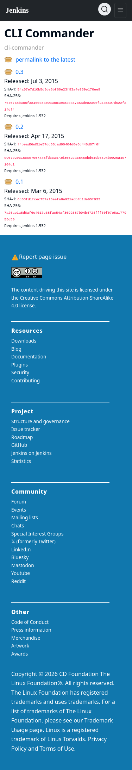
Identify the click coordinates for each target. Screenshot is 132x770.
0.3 (19, 72)
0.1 (19, 182)
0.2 (19, 127)
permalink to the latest (45, 59)
